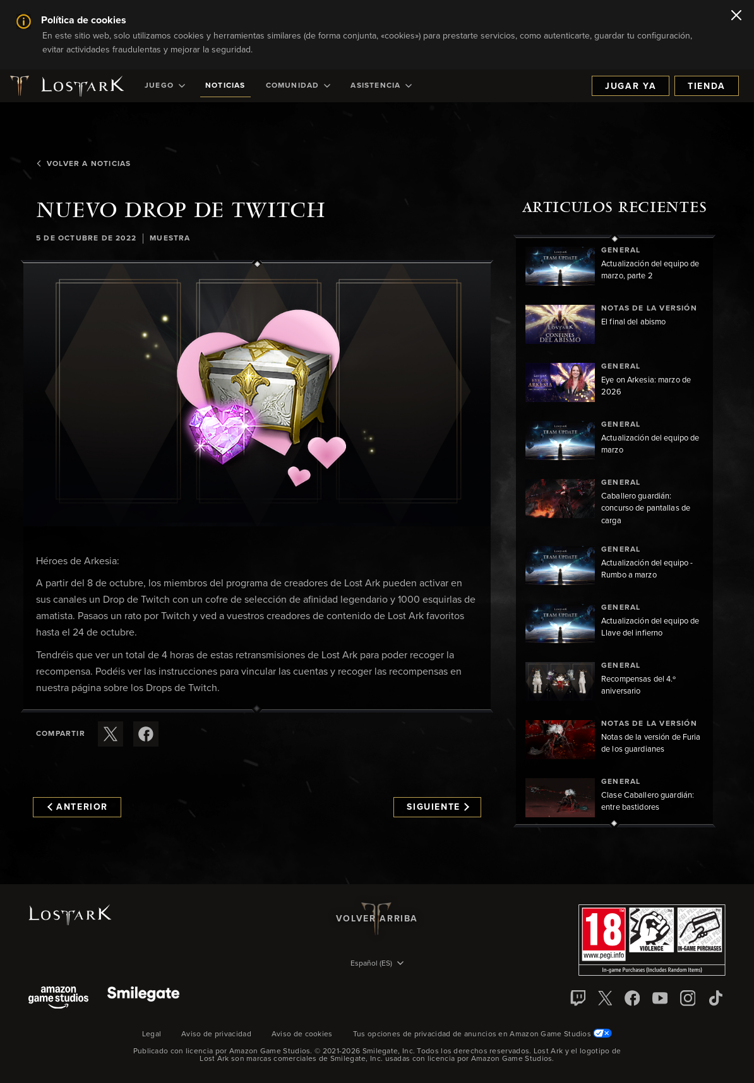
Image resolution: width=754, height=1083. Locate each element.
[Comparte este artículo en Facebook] (146, 734)
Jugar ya (630, 86)
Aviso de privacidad (216, 1034)
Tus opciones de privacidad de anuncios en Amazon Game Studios (483, 1034)
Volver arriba (377, 918)
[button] (257, 395)
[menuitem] (165, 85)
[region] (614, 531)
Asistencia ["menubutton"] (381, 86)
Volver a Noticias (83, 164)
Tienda (707, 86)
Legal (152, 1034)
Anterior (77, 807)
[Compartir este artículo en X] (110, 734)
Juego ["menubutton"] (165, 86)
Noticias (225, 86)
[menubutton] (377, 964)
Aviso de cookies (302, 1034)
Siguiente (438, 807)
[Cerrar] (736, 16)
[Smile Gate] (143, 998)
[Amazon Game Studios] (58, 998)
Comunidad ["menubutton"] (298, 86)
